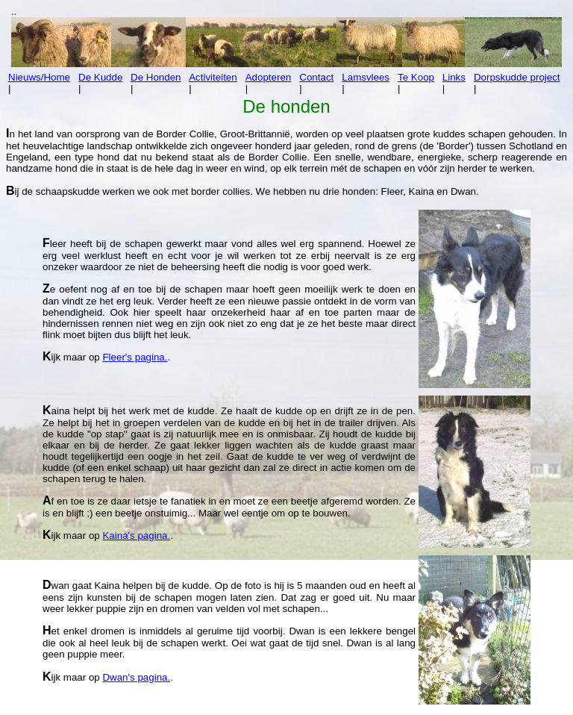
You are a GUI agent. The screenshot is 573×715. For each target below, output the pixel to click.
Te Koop (416, 77)
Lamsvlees (365, 77)
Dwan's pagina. (136, 677)
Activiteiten (213, 77)
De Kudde (100, 77)
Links (454, 77)
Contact (316, 77)
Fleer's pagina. (134, 357)
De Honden (156, 77)
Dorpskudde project (517, 77)
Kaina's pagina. (136, 535)
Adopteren (268, 77)
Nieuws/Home (39, 77)
